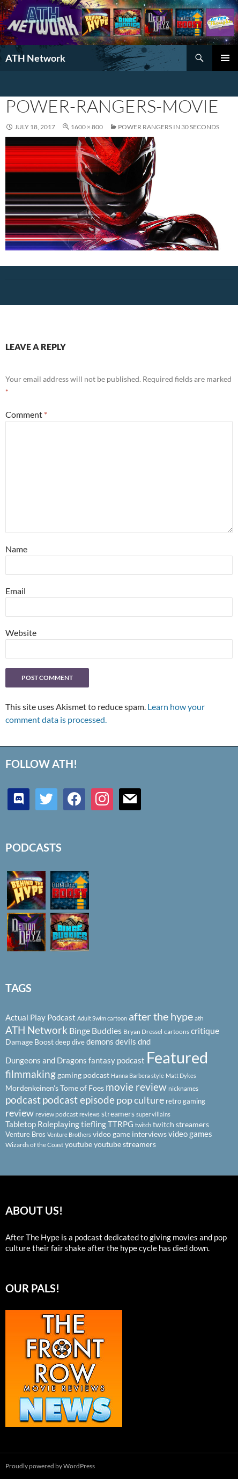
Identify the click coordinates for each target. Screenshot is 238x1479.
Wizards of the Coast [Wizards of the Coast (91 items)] (34, 1144)
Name (16, 549)
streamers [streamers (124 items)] (118, 1113)
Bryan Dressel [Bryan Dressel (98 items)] (142, 1031)
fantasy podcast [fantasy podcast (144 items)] (116, 1060)
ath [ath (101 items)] (199, 1018)
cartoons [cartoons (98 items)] (176, 1031)
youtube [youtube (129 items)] (78, 1144)
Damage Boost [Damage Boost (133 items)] (29, 1041)
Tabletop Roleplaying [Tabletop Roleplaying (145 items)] (42, 1124)
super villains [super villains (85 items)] (153, 1114)
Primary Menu (225, 58)
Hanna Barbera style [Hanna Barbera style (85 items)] (137, 1075)
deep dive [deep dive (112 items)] (70, 1042)
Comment (26, 414)
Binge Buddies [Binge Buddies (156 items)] (95, 1031)
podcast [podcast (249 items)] (23, 1099)
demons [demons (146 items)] (100, 1041)
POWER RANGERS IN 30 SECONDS (168, 127)
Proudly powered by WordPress (50, 1466)
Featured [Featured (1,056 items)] (177, 1057)
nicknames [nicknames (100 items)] (183, 1088)
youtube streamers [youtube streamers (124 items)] (125, 1144)
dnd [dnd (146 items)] (144, 1041)
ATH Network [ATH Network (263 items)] (36, 1030)
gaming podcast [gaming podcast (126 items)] (83, 1074)
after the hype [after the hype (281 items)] (161, 1016)
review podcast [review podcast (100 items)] (56, 1114)
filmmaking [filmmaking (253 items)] (30, 1074)
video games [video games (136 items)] (190, 1133)
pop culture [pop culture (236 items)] (140, 1100)
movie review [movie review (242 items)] (136, 1087)
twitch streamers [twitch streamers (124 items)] (181, 1124)
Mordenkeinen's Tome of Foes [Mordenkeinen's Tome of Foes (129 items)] (54, 1087)
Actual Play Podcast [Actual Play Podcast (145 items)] (40, 1017)
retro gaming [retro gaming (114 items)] (185, 1101)
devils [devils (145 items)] (125, 1041)
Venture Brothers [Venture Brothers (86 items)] (69, 1134)
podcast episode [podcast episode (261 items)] (78, 1099)
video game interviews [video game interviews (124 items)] (130, 1133)
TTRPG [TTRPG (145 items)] (120, 1124)
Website (20, 632)
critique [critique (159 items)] (205, 1031)
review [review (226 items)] (19, 1113)
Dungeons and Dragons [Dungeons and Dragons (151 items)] (46, 1060)
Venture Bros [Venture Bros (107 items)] (25, 1134)
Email (15, 591)
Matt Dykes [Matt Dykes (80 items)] (181, 1075)
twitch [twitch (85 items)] (143, 1124)
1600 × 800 (87, 127)
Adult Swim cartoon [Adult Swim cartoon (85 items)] (102, 1018)
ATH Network (35, 58)
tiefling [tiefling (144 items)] (93, 1124)
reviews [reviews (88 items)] (89, 1114)
